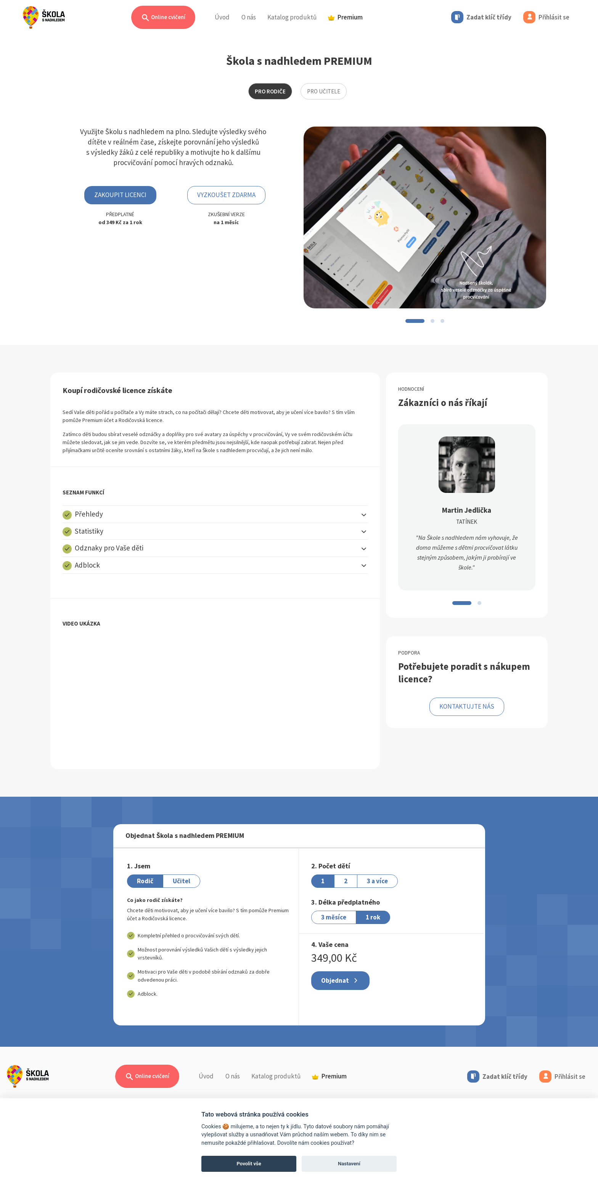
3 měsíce (333, 917)
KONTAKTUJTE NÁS (466, 706)
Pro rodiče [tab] (270, 91)
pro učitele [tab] (323, 91)
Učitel (181, 881)
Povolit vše (249, 1163)
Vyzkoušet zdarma (226, 195)
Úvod (222, 17)
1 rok (373, 917)
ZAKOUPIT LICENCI (120, 195)
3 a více (377, 881)
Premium (345, 17)
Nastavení (349, 1163)
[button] (215, 513)
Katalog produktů (292, 17)
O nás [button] (248, 17)
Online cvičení (163, 17)
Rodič (145, 881)
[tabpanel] (299, 462)
